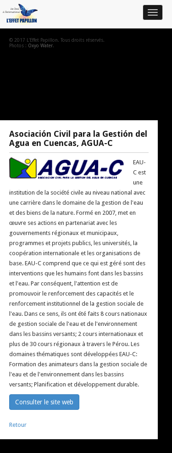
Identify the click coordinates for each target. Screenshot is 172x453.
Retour (18, 424)
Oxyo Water (40, 45)
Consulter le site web (44, 402)
